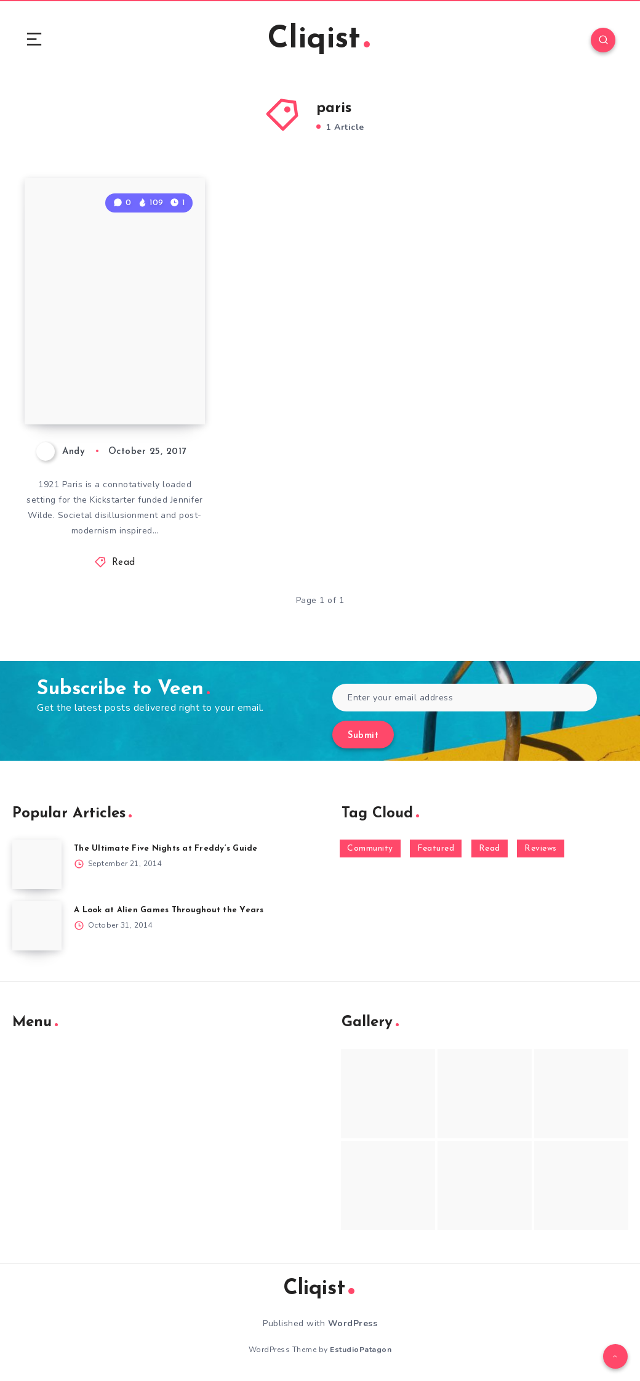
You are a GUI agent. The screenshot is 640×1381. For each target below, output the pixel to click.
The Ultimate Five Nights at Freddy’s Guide (166, 848)
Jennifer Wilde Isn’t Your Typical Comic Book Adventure (117, 370)
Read (123, 562)
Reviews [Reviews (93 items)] (540, 848)
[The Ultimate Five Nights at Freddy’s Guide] (37, 864)
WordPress (353, 1323)
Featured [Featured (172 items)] (435, 848)
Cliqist (319, 39)
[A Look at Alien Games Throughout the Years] (37, 925)
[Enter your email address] (464, 697)
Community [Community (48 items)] (370, 848)
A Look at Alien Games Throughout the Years (169, 910)
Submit (363, 735)
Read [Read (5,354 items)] (489, 848)
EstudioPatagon (360, 1350)
